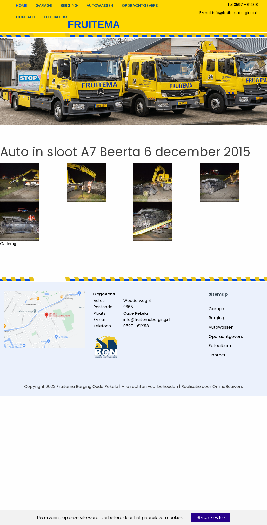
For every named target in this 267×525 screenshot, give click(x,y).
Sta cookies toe (210, 517)
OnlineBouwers (227, 386)
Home (21, 5)
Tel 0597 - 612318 (242, 4)
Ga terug (8, 244)
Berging (69, 5)
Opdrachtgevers (140, 5)
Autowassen (99, 5)
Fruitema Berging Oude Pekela (87, 386)
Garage (44, 5)
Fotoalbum (55, 17)
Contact (25, 17)
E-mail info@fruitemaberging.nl (228, 12)
